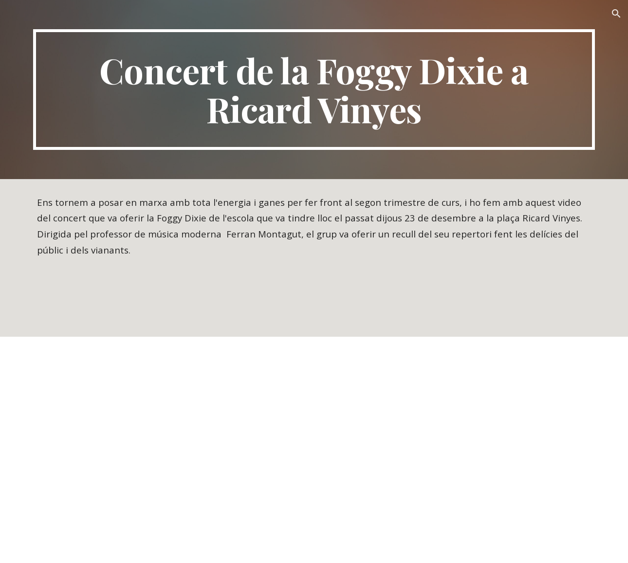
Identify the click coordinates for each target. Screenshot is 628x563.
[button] (616, 13)
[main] (314, 89)
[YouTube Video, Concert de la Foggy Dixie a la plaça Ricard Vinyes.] (314, 449)
